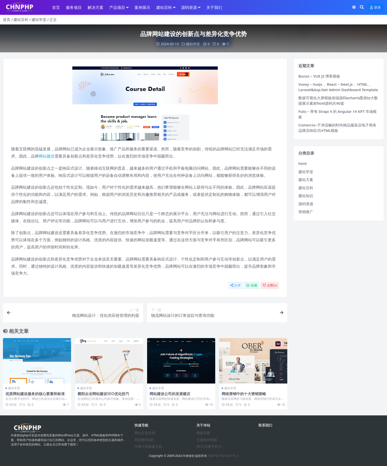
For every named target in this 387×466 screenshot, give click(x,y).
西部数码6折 (144, 439)
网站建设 (47, 156)
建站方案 (305, 179)
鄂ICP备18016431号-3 (223, 456)
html (302, 163)
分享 (236, 285)
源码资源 (305, 203)
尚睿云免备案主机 (148, 446)
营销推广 (305, 211)
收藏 (251, 285)
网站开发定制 (145, 432)
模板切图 (203, 432)
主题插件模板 (206, 439)
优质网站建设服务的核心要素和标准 (35, 393)
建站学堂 (39, 19)
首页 (6, 19)
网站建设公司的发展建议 (170, 393)
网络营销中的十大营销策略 (244, 393)
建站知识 (305, 195)
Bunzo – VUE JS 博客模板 (319, 76)
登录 (375, 7)
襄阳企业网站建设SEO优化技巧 (103, 393)
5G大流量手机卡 (209, 446)
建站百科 (21, 19)
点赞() (270, 285)
